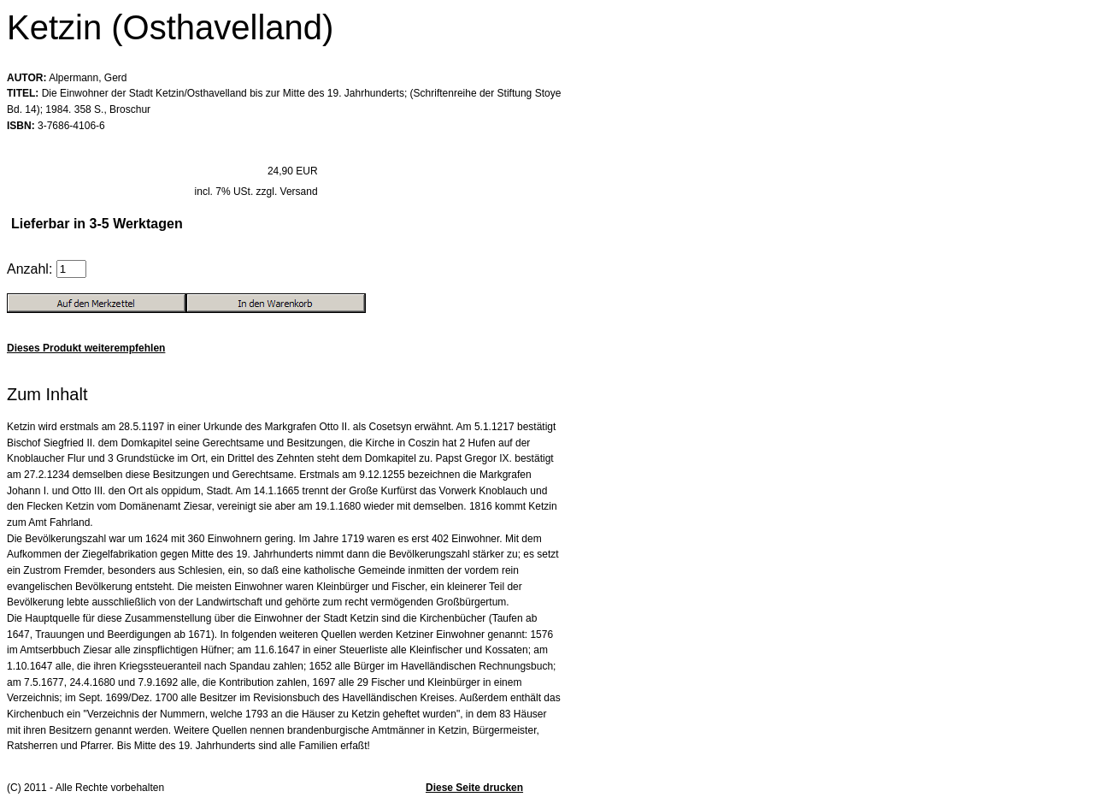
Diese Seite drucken (474, 788)
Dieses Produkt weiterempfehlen (86, 348)
